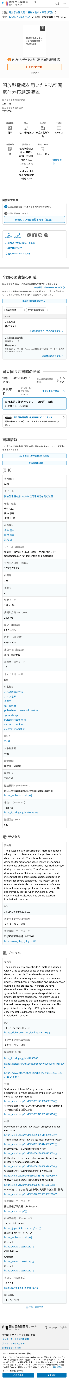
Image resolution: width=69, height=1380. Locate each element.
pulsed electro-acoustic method (21, 710)
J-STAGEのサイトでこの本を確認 (47, 331)
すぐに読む (34, 67)
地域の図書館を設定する (44, 301)
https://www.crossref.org (19, 1246)
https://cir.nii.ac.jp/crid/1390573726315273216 (31, 1114)
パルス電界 (10, 696)
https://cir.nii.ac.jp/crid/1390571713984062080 (31, 1101)
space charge (11, 715)
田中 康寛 (9, 535)
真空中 (7, 701)
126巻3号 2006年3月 (20, 16)
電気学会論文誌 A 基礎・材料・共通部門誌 (31, 12)
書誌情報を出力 (13, 247)
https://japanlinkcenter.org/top (22, 1228)
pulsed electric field (15, 719)
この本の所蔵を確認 (53, 356)
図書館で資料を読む (11, 1347)
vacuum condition (14, 724)
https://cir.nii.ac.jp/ (16, 1211)
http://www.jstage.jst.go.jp (20, 941)
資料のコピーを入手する (13, 1343)
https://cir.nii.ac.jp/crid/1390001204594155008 (31, 1153)
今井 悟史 (9, 530)
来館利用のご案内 (54, 391)
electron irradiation (14, 729)
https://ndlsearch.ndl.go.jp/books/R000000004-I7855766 (34, 1065)
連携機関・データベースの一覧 (50, 287)
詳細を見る (57, 161)
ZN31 (7, 741)
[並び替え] (14, 310)
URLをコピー (18, 235)
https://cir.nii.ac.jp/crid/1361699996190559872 (31, 1135)
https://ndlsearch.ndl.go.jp (18, 795)
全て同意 (52, 1375)
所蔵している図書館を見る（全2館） (34, 219)
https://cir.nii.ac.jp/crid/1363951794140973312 (31, 1144)
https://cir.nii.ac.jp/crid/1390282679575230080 (31, 1175)
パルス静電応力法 (13, 692)
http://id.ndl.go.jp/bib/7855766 (21, 812)
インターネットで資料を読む (15, 1338)
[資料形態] (37, 310)
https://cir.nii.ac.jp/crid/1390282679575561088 (31, 1185)
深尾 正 (8, 539)
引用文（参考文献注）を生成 (20, 242)
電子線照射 (10, 705)
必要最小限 (18, 1375)
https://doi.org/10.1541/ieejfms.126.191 (27, 1032)
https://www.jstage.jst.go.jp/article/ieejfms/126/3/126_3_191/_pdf (34, 1074)
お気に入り (9, 235)
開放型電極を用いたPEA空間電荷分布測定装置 (28, 496)
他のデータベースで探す (18, 253)
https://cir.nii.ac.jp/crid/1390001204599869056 (31, 1166)
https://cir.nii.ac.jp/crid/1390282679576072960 (31, 1194)
